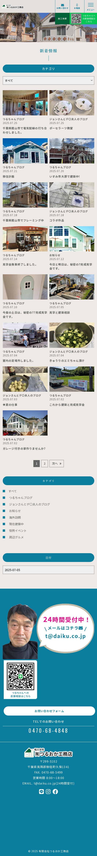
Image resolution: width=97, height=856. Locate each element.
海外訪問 (15, 517)
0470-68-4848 (48, 730)
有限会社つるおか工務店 (54, 851)
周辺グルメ (16, 537)
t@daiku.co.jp (45, 783)
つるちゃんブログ (20, 497)
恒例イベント (18, 530)
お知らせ (15, 511)
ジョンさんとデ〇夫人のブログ (29, 504)
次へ (55, 463)
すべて (12, 491)
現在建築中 (16, 524)
